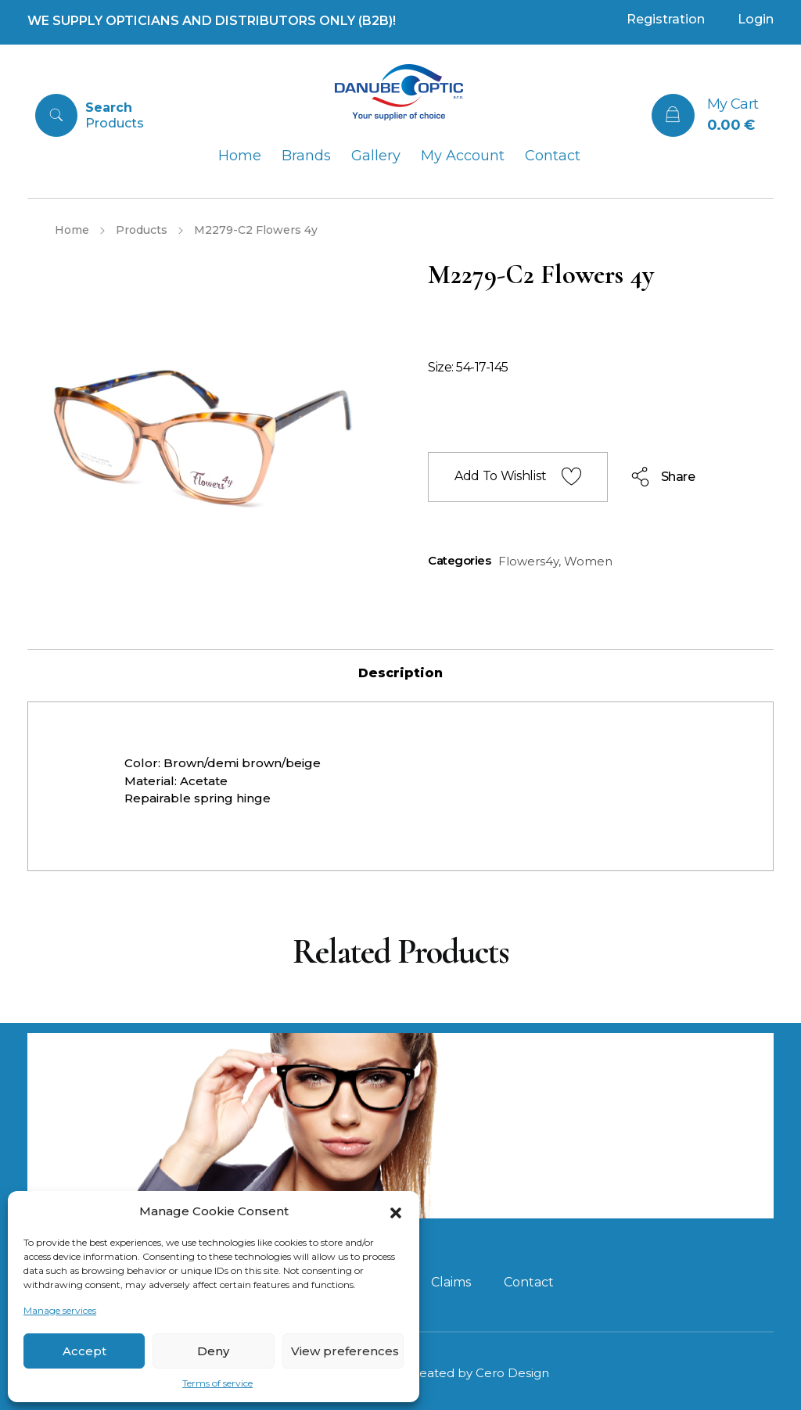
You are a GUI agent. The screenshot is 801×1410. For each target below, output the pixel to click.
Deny (213, 1351)
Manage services (59, 1310)
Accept (84, 1351)
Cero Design (512, 1372)
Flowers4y (528, 561)
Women (588, 561)
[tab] (400, 673)
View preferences (345, 1351)
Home (72, 230)
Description (400, 673)
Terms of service (217, 1383)
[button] (396, 1211)
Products (141, 230)
